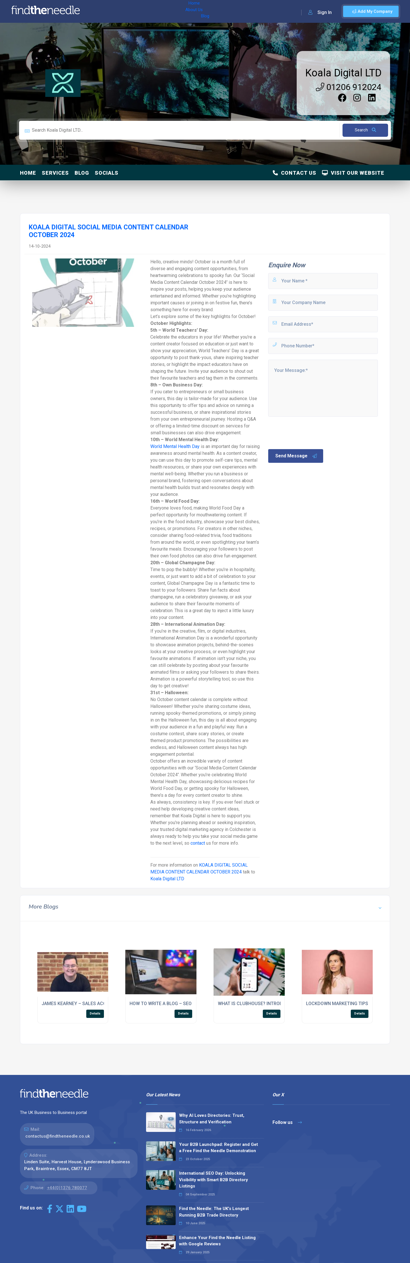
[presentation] (310, 432)
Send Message (296, 456)
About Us (122, 11)
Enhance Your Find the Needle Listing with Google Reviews (217, 1241)
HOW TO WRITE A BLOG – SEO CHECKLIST (173, 1003)
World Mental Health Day (175, 446)
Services (55, 173)
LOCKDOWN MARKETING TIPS (337, 1003)
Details (95, 1013)
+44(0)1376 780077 (67, 1187)
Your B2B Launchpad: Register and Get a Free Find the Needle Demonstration (218, 1148)
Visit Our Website (353, 173)
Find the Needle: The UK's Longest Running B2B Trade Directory (214, 1212)
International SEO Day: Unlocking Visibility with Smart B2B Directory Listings (213, 1180)
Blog (142, 11)
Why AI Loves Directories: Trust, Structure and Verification (211, 1119)
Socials (106, 173)
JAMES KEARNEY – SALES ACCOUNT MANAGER (91, 1003)
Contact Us (294, 173)
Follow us (287, 1122)
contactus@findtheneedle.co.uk (57, 1136)
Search (365, 130)
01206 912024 (349, 87)
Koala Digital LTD (343, 73)
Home (100, 11)
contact (197, 843)
